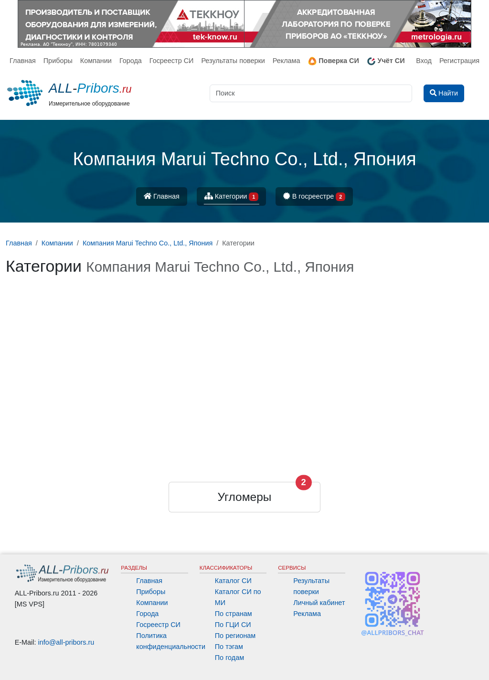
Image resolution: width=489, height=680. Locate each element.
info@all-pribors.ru (66, 642)
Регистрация (459, 60)
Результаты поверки (233, 60)
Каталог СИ (233, 580)
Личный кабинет (319, 602)
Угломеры (245, 496)
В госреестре (314, 197)
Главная (23, 60)
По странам (233, 613)
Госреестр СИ (171, 60)
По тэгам (229, 646)
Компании (96, 60)
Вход (424, 60)
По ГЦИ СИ (233, 624)
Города (130, 60)
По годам (229, 657)
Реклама (286, 60)
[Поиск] (311, 93)
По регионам (235, 635)
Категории (231, 197)
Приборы (58, 60)
